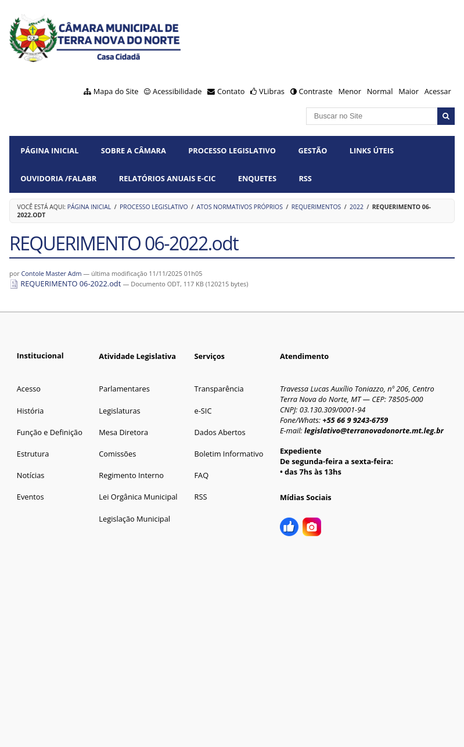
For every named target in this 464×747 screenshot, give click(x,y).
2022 (357, 207)
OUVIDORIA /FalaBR (58, 178)
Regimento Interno (131, 475)
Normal (380, 91)
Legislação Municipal (134, 518)
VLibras (272, 91)
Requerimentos (316, 207)
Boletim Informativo (228, 453)
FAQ (201, 475)
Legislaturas (119, 410)
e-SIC (202, 410)
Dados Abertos (219, 432)
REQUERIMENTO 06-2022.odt (66, 283)
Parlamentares (124, 388)
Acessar (438, 91)
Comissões (117, 453)
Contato (231, 91)
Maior (408, 91)
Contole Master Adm (51, 273)
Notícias (31, 475)
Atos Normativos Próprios (240, 207)
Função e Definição (49, 432)
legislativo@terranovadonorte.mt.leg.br (374, 430)
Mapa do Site (116, 91)
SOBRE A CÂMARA (133, 150)
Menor (349, 91)
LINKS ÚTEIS (372, 150)
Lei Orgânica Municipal (138, 496)
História (30, 410)
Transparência (218, 388)
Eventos (30, 496)
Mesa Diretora (123, 432)
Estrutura (33, 453)
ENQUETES (257, 178)
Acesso (29, 388)
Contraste (315, 91)
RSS (305, 178)
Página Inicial (49, 150)
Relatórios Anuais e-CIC (167, 178)
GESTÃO (312, 150)
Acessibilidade (177, 91)
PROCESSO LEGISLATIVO (232, 150)
